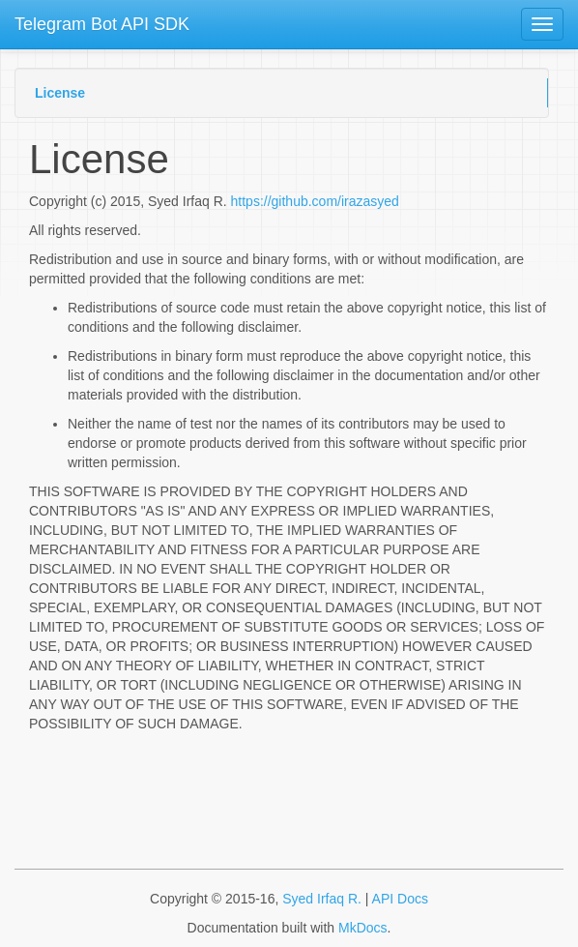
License (60, 93)
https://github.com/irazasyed (315, 201)
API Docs (400, 898)
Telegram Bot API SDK (101, 24)
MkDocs (363, 927)
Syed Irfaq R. (321, 898)
